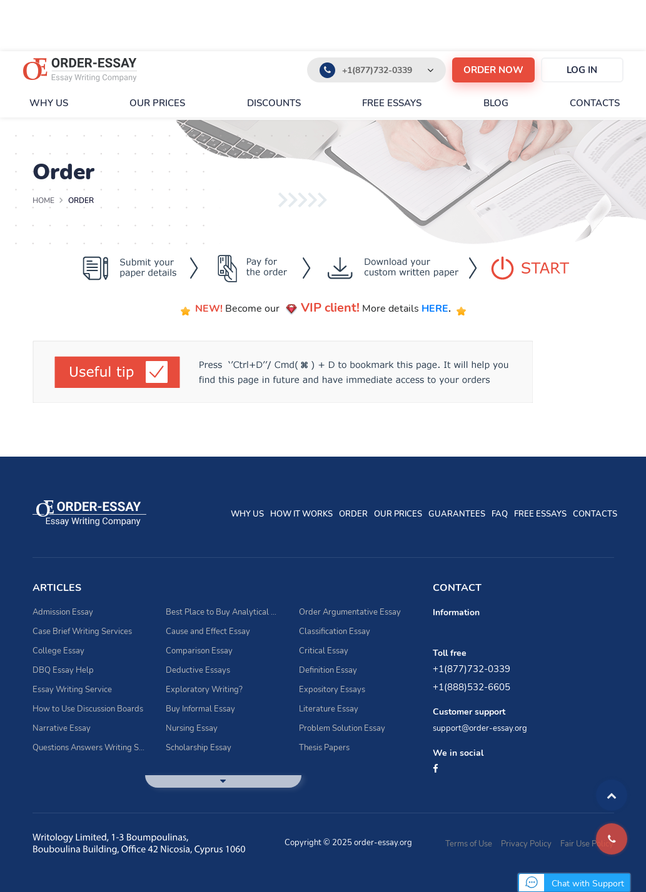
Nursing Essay (192, 728)
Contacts (595, 103)
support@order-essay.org (480, 728)
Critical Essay (323, 651)
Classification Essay (334, 631)
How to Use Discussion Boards (88, 709)
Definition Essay (328, 670)
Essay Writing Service (72, 689)
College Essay (58, 651)
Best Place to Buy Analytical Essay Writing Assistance (223, 612)
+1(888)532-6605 (471, 687)
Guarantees (456, 514)
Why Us (48, 103)
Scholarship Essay (198, 747)
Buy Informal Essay (200, 709)
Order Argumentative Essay (350, 612)
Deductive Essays (198, 670)
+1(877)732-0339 (377, 70)
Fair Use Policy (586, 844)
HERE (434, 308)
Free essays (391, 103)
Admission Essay (63, 612)
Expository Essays (332, 689)
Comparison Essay (199, 651)
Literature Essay (328, 709)
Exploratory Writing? (204, 689)
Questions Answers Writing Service (90, 747)
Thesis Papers (324, 747)
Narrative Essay (62, 728)
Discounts (274, 103)
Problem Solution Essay (342, 728)
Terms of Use (468, 844)
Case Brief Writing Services (82, 631)
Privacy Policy (526, 844)
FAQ (500, 514)
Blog (495, 103)
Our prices (157, 103)
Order (353, 514)
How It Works (301, 514)
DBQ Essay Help (63, 670)
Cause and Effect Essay (208, 631)
